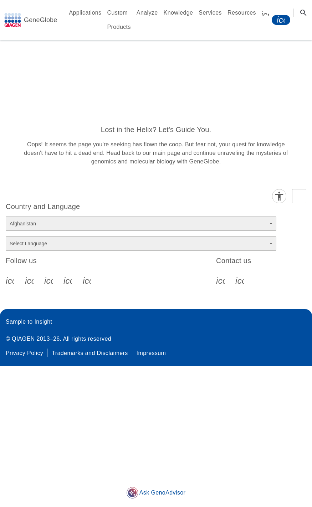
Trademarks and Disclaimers (90, 353)
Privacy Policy (24, 353)
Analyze (147, 13)
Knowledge (178, 13)
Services (210, 13)
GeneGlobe (40, 19)
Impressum (151, 353)
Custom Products (119, 20)
